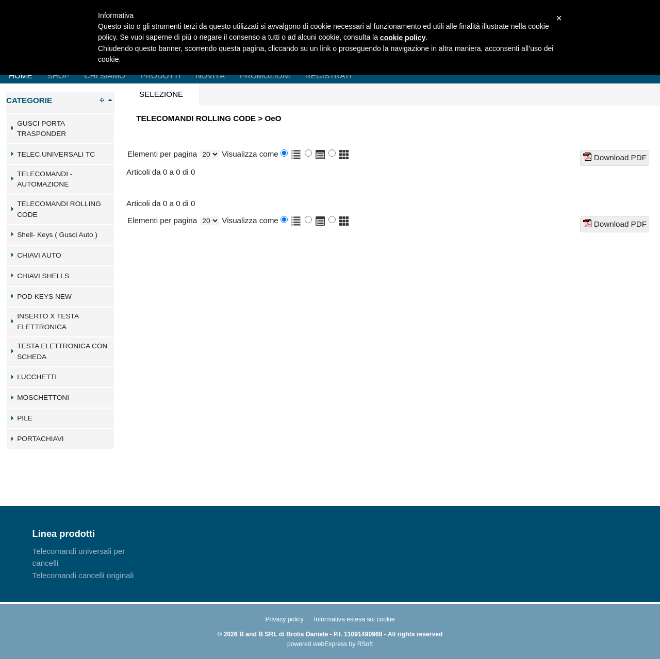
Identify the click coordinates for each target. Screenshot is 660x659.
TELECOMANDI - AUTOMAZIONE (44, 179)
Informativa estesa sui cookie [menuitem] (354, 619)
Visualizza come (250, 153)
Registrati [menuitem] (328, 75)
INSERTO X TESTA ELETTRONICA (47, 321)
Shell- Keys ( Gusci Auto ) (57, 235)
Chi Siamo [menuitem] (105, 75)
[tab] (60, 129)
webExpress (330, 644)
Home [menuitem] (20, 75)
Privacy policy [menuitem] (284, 619)
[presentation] (161, 94)
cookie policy (403, 37)
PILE (24, 418)
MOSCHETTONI (43, 397)
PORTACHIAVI (40, 439)
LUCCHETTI (37, 377)
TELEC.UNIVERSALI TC (56, 154)
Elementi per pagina (162, 153)
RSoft (365, 644)
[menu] (89, 563)
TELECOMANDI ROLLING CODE (59, 209)
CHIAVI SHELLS (43, 276)
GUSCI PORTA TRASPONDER (41, 129)
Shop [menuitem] (58, 75)
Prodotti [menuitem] (160, 75)
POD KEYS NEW (44, 296)
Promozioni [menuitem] (265, 75)
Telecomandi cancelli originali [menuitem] (83, 575)
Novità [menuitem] (210, 75)
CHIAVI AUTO (39, 255)
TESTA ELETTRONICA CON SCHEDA (62, 351)
